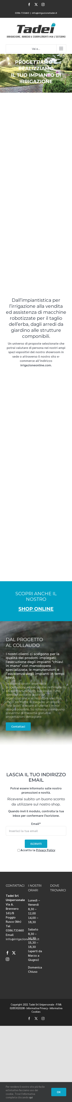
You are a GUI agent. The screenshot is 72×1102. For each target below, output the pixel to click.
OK (59, 1092)
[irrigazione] (36, 73)
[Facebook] (7, 953)
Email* (36, 824)
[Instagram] (7, 959)
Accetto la (26, 850)
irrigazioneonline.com (35, 365)
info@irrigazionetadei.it (44, 12)
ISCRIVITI (36, 844)
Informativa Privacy (37, 1008)
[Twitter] (14, 953)
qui (31, 1097)
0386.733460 (22, 12)
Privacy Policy (45, 850)
